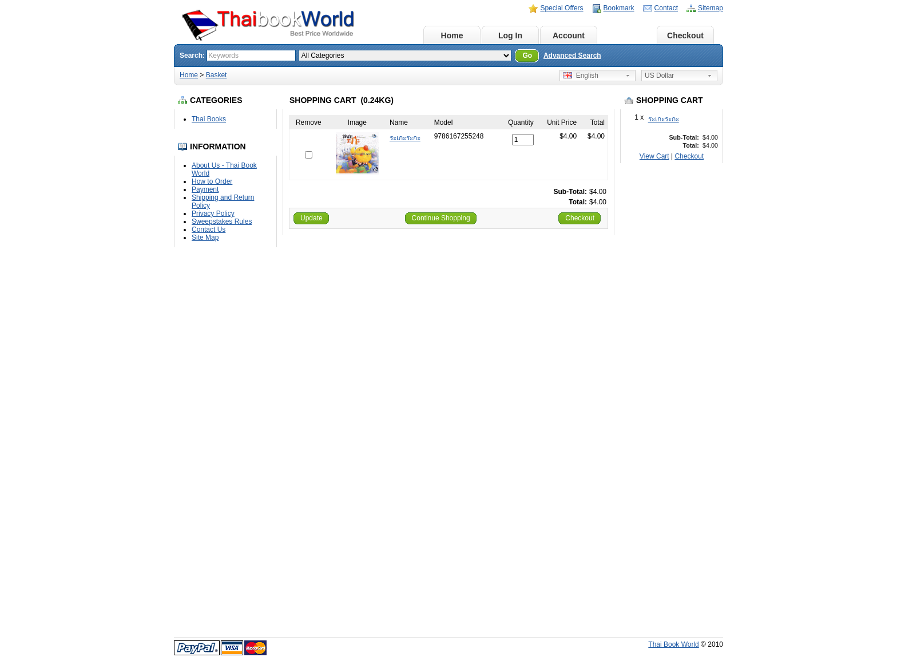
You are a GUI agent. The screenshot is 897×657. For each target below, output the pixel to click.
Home (452, 35)
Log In (510, 35)
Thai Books (209, 119)
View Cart (654, 156)
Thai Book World (673, 644)
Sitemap (710, 8)
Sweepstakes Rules (222, 221)
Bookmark (619, 8)
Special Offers (561, 8)
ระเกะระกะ (663, 119)
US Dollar (659, 76)
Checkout (685, 35)
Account (569, 35)
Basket (627, 35)
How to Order (212, 181)
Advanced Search (572, 56)
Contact (666, 8)
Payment (205, 189)
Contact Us (208, 229)
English (580, 76)
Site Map (205, 237)
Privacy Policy (213, 213)
